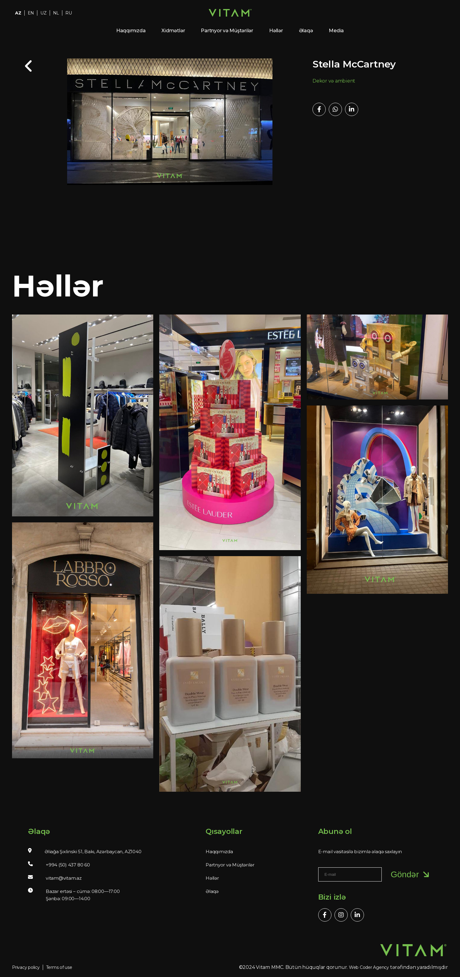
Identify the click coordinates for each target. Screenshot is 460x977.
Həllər (276, 30)
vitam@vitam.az (64, 878)
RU (68, 13)
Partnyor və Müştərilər (227, 30)
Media (336, 30)
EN (31, 13)
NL (56, 13)
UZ (43, 13)
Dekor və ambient (333, 81)
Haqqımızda (131, 30)
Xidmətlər (173, 30)
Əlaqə (306, 30)
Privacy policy (26, 967)
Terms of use (59, 967)
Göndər (411, 874)
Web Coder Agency (369, 967)
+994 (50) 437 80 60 (68, 865)
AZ (18, 13)
